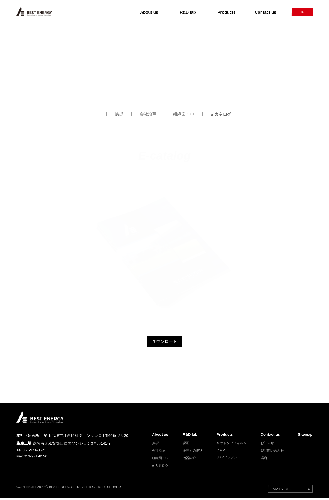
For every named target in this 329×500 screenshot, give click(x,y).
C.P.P (219, 452)
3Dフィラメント (227, 459)
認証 (184, 444)
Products (224, 435)
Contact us (270, 435)
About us (158, 435)
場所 (262, 459)
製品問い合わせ (271, 452)
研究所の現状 (191, 452)
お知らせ (265, 444)
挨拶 (119, 114)
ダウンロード (164, 342)
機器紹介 (188, 459)
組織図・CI (183, 114)
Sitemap (304, 435)
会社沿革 (148, 114)
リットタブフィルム (230, 444)
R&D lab (188, 435)
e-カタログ (220, 114)
